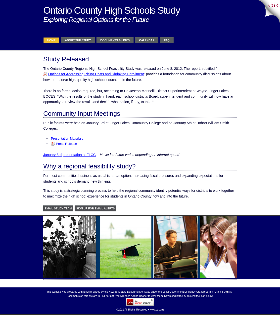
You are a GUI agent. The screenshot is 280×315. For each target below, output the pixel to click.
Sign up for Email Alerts (95, 208)
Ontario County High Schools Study (111, 10)
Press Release (66, 144)
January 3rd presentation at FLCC (69, 155)
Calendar (146, 40)
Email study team (58, 208)
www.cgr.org (157, 309)
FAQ (167, 40)
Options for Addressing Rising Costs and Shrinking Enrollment (96, 74)
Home (51, 40)
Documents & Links (115, 40)
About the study (78, 40)
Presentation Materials (67, 138)
